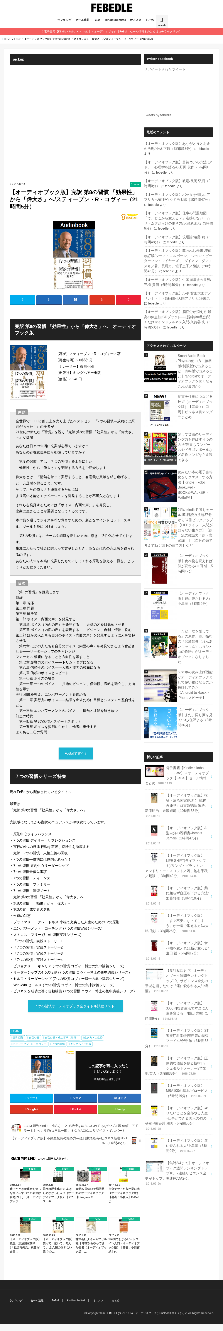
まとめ (149, 20)
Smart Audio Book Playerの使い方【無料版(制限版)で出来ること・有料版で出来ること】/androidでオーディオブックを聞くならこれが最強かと (195, 357)
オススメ (135, 20)
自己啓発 (34, 1044)
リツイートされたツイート (163, 69)
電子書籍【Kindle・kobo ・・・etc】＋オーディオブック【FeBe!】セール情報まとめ (176, 755)
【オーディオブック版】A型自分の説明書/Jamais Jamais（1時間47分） (176, 805)
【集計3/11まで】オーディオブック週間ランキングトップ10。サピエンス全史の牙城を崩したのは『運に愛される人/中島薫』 (177, 940)
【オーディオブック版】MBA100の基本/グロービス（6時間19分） (175, 1044)
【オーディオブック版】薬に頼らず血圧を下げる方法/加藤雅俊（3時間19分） (176, 859)
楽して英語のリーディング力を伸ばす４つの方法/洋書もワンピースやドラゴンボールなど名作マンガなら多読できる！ (194, 431)
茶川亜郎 (18, 1044)
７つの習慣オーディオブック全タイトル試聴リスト (74, 1012)
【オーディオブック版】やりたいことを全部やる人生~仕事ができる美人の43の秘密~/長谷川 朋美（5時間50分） (176, 1068)
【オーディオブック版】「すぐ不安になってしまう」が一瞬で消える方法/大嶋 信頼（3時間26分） (177, 885)
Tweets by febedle (157, 114)
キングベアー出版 (80, 1050)
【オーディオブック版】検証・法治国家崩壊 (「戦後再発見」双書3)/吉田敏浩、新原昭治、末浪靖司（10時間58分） (177, 781)
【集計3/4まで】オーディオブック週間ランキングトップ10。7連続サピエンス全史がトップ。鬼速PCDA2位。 (176, 1115)
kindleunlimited (115, 20)
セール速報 (82, 20)
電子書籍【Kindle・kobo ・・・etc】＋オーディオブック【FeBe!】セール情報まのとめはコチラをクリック (112, 31)
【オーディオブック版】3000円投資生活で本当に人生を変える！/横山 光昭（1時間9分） (177, 968)
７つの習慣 (58, 1050)
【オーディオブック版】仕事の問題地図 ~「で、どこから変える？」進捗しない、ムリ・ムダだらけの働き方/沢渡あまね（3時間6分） (178, 209)
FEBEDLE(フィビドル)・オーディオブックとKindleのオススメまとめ (143, 1319)
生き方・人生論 (93, 1044)
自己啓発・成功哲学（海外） (62, 1044)
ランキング (64, 20)
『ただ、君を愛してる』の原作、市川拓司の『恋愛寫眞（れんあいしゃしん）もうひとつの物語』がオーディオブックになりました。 (194, 628)
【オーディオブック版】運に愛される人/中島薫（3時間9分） (194, 580)
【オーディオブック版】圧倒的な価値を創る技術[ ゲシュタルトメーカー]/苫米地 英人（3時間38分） (176, 1021)
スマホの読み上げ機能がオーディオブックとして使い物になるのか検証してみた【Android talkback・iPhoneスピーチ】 (195, 665)
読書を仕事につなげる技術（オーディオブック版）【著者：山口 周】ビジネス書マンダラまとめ (194, 391)
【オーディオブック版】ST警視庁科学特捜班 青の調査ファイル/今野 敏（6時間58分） (177, 995)
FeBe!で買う (74, 759)
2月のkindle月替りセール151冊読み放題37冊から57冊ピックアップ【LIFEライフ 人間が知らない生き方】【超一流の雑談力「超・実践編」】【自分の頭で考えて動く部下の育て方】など (178, 511)
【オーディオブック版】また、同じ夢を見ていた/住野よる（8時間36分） (194, 698)
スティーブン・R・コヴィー (29, 1050)
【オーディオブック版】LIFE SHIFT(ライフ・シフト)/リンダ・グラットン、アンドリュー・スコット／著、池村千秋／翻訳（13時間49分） (177, 831)
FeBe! (97, 20)
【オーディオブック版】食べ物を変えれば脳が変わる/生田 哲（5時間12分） (194, 546)
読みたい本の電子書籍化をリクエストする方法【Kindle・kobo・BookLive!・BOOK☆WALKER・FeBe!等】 (194, 469)
